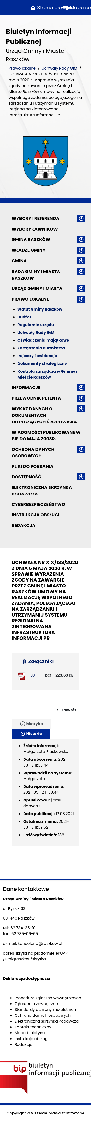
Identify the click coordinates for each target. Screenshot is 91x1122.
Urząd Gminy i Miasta (37, 288)
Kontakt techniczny (33, 1027)
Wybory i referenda (35, 218)
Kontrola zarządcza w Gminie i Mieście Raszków (47, 374)
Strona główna (51, 7)
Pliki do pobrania (32, 466)
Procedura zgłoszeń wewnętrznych (48, 998)
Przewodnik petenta (36, 398)
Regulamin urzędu (35, 325)
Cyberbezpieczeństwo (38, 504)
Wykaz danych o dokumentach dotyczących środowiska (44, 415)
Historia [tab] (31, 734)
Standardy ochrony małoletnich (45, 1009)
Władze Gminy (28, 250)
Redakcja (23, 525)
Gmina (19, 261)
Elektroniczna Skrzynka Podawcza (42, 490)
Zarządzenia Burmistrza (41, 348)
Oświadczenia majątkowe (43, 340)
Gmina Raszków (31, 239)
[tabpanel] (45, 792)
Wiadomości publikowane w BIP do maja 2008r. (46, 435)
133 (32, 675)
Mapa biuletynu (30, 1033)
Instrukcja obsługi (35, 515)
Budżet (24, 317)
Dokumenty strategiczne (42, 363)
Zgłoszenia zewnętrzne (36, 1003)
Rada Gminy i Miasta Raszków (36, 274)
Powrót (66, 710)
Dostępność (26, 477)
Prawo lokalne (22, 68)
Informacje (26, 387)
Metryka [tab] (31, 723)
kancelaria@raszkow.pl (40, 943)
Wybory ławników (35, 229)
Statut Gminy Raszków (39, 309)
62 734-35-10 (23, 928)
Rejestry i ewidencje (37, 356)
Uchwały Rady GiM (59, 68)
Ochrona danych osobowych (33, 452)
